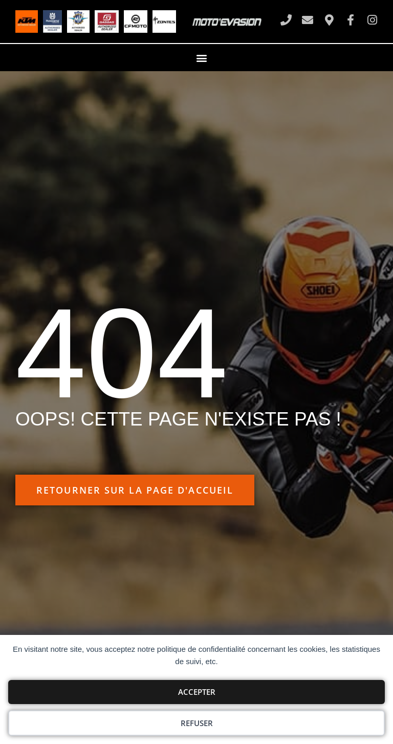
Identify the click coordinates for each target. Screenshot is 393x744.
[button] (201, 57)
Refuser (197, 723)
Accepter (196, 692)
